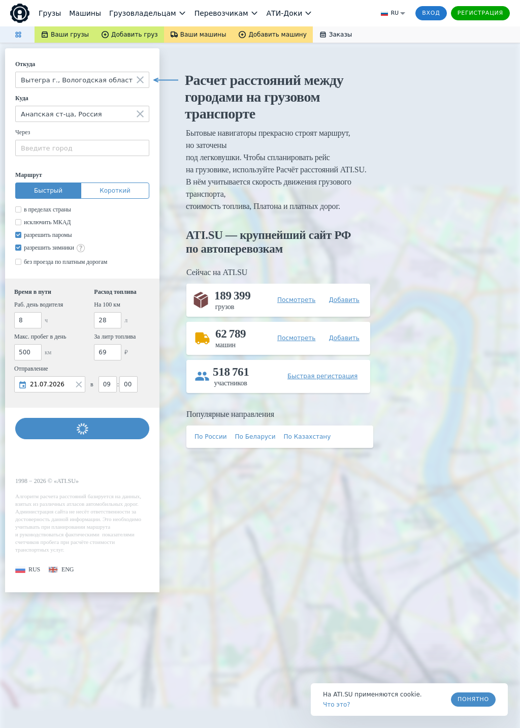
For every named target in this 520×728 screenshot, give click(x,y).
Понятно (473, 699)
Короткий (115, 190)
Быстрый (48, 190)
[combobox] (82, 80)
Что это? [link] (336, 704)
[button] (27, 569)
